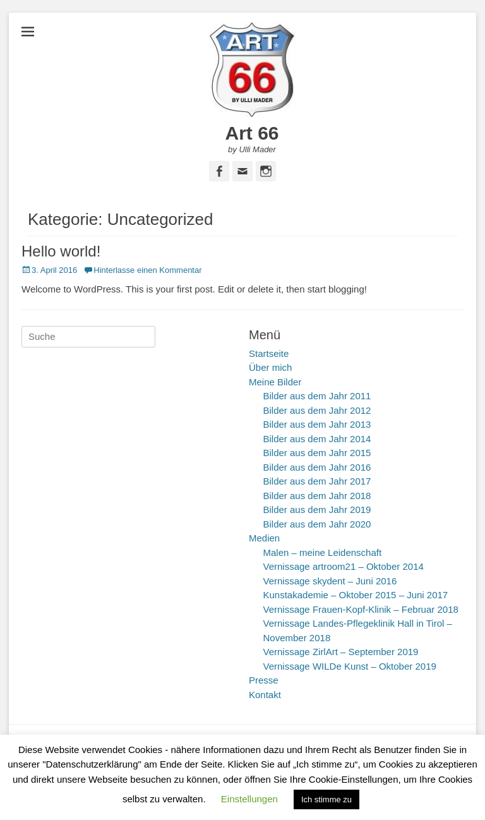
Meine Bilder (275, 382)
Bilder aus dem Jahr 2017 (317, 481)
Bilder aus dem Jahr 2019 (317, 509)
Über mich (270, 367)
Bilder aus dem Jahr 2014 (317, 438)
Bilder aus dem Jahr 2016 (317, 467)
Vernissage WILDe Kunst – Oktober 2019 (349, 666)
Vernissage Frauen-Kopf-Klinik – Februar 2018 (360, 609)
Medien (264, 538)
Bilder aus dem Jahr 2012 (317, 410)
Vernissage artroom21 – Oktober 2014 (343, 566)
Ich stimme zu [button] (326, 799)
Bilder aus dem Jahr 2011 (317, 395)
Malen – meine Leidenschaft (322, 552)
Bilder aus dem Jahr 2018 (317, 495)
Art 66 (251, 133)
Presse (263, 680)
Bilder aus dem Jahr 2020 (317, 524)
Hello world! (60, 251)
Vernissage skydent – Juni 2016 (330, 581)
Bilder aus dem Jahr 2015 (317, 452)
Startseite (269, 353)
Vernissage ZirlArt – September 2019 (341, 651)
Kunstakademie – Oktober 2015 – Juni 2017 (355, 594)
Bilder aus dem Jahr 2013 (317, 424)
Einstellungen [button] (249, 798)
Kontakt (265, 694)
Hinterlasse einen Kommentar (147, 270)
